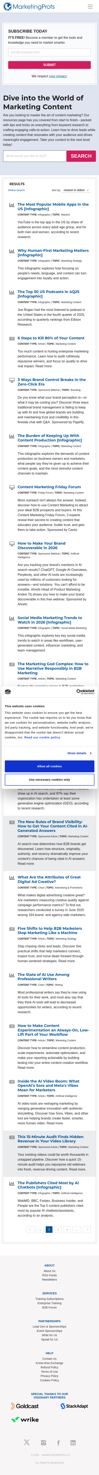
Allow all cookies (49, 766)
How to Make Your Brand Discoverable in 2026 (42, 545)
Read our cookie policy (42, 737)
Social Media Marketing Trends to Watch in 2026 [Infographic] (50, 620)
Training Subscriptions (49, 1298)
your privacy (57, 76)
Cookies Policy (49, 1380)
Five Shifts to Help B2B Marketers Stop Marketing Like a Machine (50, 930)
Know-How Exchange (49, 1363)
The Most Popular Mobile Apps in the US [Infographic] (53, 206)
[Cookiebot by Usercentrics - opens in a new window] (76, 692)
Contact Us (49, 1358)
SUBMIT (49, 65)
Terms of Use (49, 1371)
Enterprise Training (50, 1303)
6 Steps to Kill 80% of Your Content (51, 338)
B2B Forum (49, 1307)
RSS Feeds (49, 1275)
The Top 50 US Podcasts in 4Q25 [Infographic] (48, 294)
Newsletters (49, 1279)
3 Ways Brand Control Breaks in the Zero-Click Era (52, 382)
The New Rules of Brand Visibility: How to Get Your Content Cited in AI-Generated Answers (53, 826)
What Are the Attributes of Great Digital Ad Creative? (49, 879)
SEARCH (81, 156)
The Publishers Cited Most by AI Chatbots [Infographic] (48, 1185)
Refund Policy (49, 1367)
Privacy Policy (49, 1376)
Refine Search (16, 190)
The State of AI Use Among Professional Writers (43, 976)
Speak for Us (49, 1339)
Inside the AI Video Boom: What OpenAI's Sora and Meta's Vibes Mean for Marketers (49, 1085)
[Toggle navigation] (90, 6)
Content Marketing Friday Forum (49, 487)
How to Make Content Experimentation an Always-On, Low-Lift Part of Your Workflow (53, 1030)
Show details (76, 753)
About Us (50, 1271)
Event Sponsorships (49, 1330)
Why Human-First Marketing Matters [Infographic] (53, 252)
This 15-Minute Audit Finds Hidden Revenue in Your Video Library (51, 1139)
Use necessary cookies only (49, 779)
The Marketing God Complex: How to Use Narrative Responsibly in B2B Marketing (53, 668)
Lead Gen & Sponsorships (49, 1326)
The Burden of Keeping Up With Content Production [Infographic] (50, 438)
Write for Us (49, 1335)
